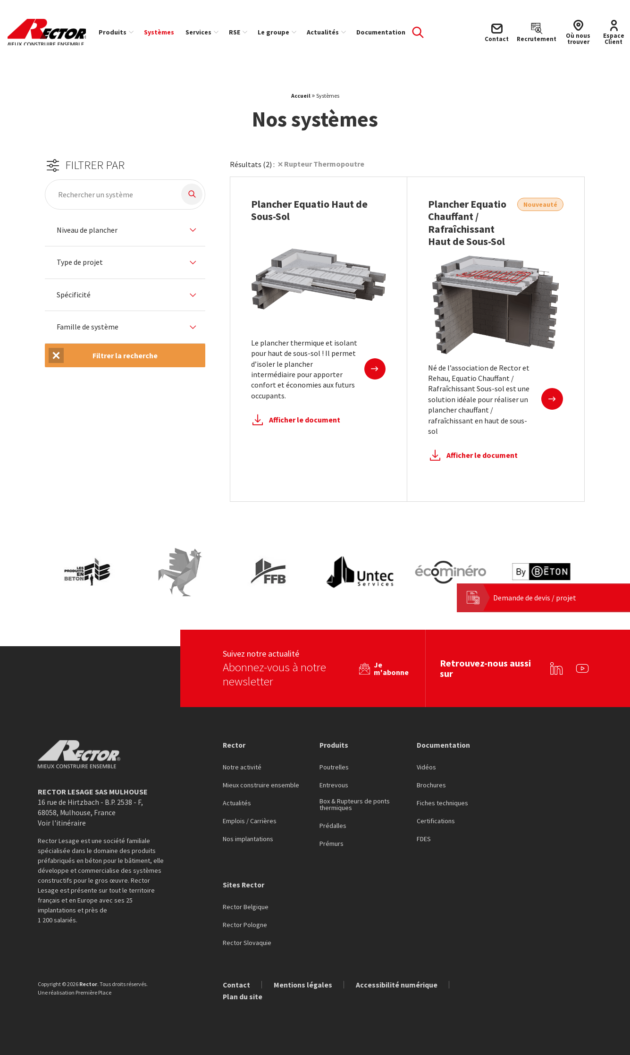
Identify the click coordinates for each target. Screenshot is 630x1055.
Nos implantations (248, 839)
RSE (238, 32)
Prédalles (332, 825)
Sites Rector (244, 884)
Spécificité (74, 298)
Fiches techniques (442, 803)
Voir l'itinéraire (62, 822)
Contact (237, 984)
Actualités (327, 32)
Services (202, 32)
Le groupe (277, 32)
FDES (424, 839)
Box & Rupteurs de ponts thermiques (354, 804)
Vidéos (426, 767)
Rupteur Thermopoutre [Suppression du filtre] (324, 167)
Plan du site (243, 997)
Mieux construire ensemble (261, 785)
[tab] (125, 233)
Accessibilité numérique (398, 984)
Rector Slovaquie (247, 942)
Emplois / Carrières (250, 821)
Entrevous (333, 785)
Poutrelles (334, 767)
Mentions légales (304, 984)
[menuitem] (119, 32)
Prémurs (331, 843)
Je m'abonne (391, 667)
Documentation (384, 32)
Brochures (431, 785)
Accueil (301, 98)
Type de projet (80, 266)
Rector (234, 744)
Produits (116, 32)
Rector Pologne (245, 924)
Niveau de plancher (87, 233)
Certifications (436, 821)
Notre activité (242, 767)
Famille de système (87, 330)
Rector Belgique (246, 907)
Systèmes (163, 32)
